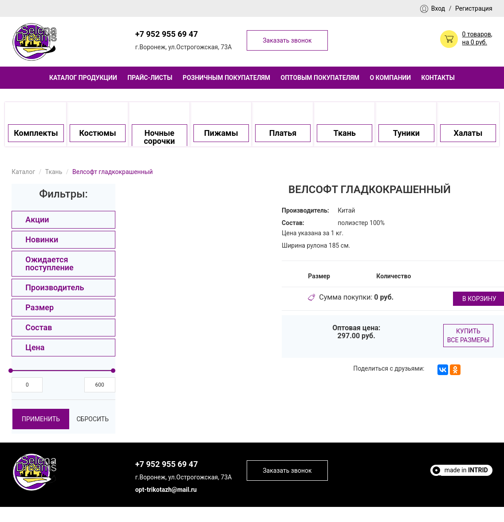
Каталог (23, 171)
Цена (34, 347)
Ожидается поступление (49, 263)
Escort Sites (471, 486)
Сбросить (92, 419)
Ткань (53, 171)
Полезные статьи (462, 478)
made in (466, 470)
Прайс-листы (149, 77)
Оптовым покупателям (320, 77)
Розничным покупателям (226, 77)
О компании (390, 77)
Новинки (41, 239)
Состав (38, 327)
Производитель (54, 287)
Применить (41, 419)
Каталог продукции (83, 77)
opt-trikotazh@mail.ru (166, 489)
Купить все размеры (468, 336)
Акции (37, 219)
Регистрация (473, 8)
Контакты (438, 77)
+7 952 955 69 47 (166, 34)
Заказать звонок (287, 40)
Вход (438, 8)
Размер (39, 307)
